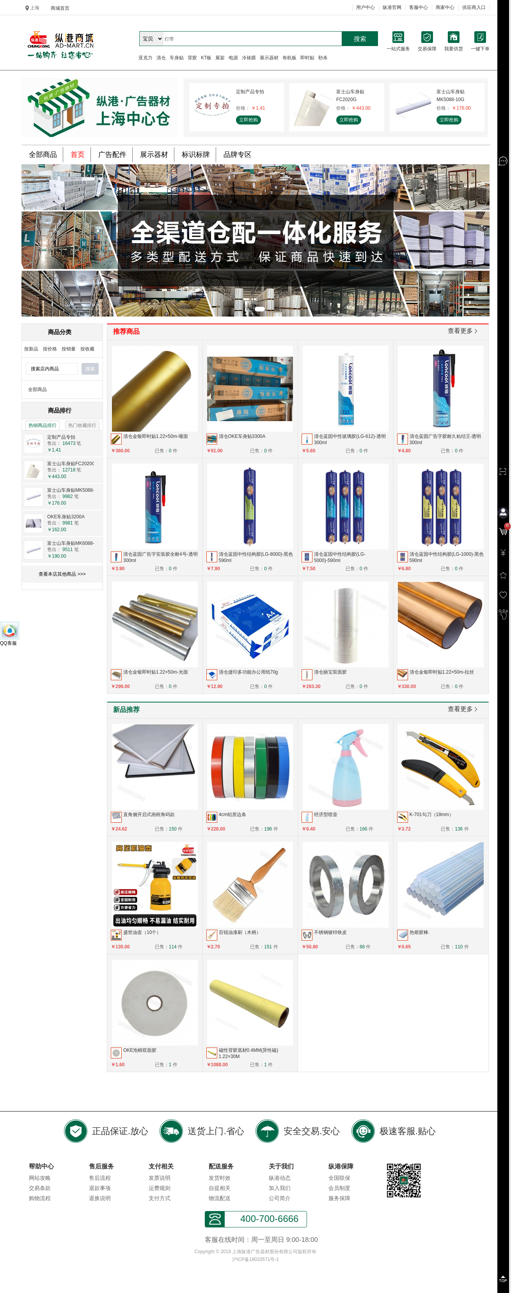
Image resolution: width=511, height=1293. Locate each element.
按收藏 (87, 349)
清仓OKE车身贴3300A (242, 436)
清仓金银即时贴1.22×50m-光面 (155, 672)
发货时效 (220, 1178)
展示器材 (269, 57)
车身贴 (177, 57)
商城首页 (60, 8)
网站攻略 (40, 1178)
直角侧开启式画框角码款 (149, 814)
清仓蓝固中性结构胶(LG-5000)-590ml (340, 557)
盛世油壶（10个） (142, 932)
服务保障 (339, 1198)
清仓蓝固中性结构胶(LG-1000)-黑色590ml (447, 557)
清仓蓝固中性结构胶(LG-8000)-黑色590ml (256, 557)
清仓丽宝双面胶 (330, 672)
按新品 (31, 349)
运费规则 (159, 1188)
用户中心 (365, 7)
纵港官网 (392, 7)
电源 (233, 57)
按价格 (50, 349)
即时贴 (307, 57)
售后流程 (100, 1178)
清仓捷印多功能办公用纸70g (248, 672)
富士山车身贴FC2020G (350, 95)
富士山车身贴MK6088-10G (75, 543)
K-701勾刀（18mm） (432, 814)
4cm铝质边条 (233, 814)
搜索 (360, 39)
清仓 (161, 57)
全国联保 (339, 1178)
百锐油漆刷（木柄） (240, 932)
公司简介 (280, 1198)
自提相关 (220, 1188)
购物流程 (40, 1198)
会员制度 (339, 1188)
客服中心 (418, 7)
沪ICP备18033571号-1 (255, 1259)
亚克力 (145, 57)
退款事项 (100, 1188)
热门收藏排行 (82, 425)
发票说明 (159, 1178)
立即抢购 (248, 120)
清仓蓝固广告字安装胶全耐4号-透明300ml (160, 557)
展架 (220, 57)
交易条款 (40, 1188)
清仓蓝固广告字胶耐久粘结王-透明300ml (445, 439)
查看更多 (463, 331)
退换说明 (100, 1198)
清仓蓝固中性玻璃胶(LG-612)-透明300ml (350, 439)
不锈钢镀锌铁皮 (330, 932)
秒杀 (323, 57)
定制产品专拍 (250, 91)
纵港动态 (280, 1178)
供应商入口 (474, 7)
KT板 (206, 57)
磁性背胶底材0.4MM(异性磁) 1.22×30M (249, 1053)
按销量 (69, 349)
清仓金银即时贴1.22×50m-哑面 (155, 436)
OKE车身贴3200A (66, 516)
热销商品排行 (42, 425)
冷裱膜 (249, 57)
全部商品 (37, 389)
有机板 (289, 57)
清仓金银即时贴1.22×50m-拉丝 (442, 672)
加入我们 (280, 1188)
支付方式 (159, 1198)
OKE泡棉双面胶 (139, 1050)
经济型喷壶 (325, 814)
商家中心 (445, 7)
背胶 (192, 57)
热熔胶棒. (419, 932)
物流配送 (220, 1198)
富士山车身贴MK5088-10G (450, 95)
